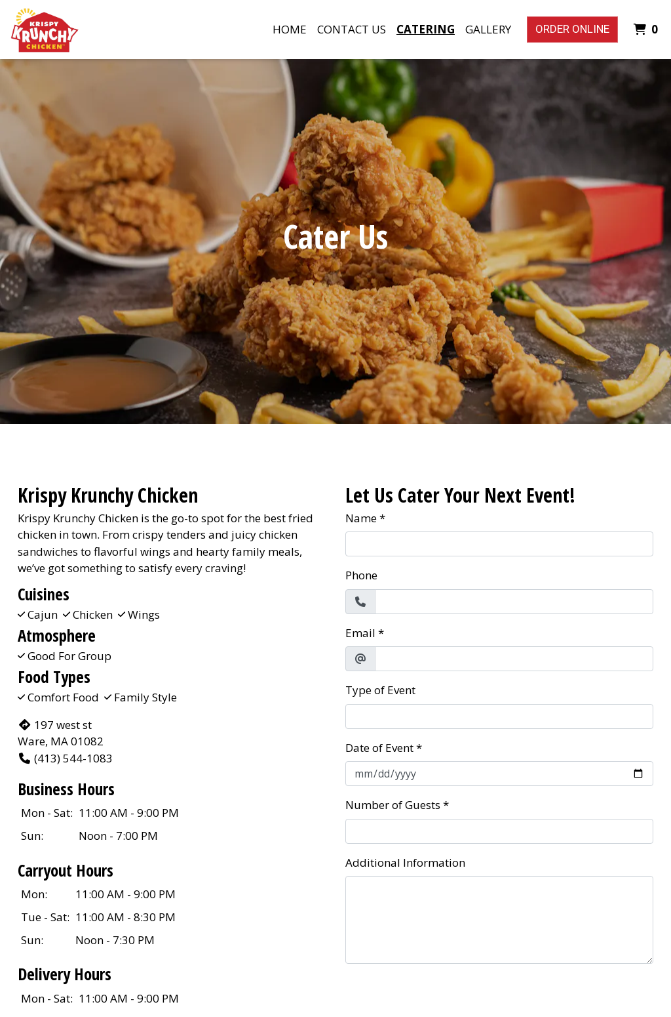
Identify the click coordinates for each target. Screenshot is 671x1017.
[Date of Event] (499, 773)
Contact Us (351, 29)
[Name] (499, 543)
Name (361, 518)
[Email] (514, 658)
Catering (425, 29)
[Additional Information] (499, 920)
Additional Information (405, 862)
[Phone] (514, 601)
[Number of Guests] (499, 831)
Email (360, 632)
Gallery (488, 29)
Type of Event (380, 689)
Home (290, 29)
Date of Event (379, 747)
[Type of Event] (499, 716)
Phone (361, 575)
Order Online (572, 28)
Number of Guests (392, 804)
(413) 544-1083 (65, 758)
